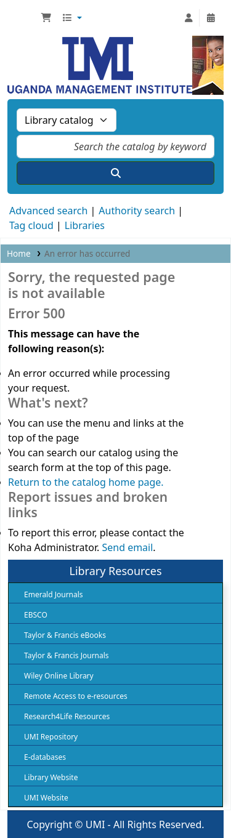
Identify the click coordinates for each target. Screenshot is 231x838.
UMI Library (22, 18)
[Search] (115, 173)
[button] (46, 18)
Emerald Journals (53, 594)
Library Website (51, 777)
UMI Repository (51, 736)
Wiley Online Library (59, 676)
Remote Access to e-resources (76, 696)
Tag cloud (31, 225)
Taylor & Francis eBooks (65, 635)
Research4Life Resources (67, 716)
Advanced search (48, 210)
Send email (127, 547)
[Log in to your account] (188, 18)
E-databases (45, 757)
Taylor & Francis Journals (66, 655)
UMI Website (46, 797)
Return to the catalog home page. (86, 482)
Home (19, 253)
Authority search (137, 210)
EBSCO (35, 615)
